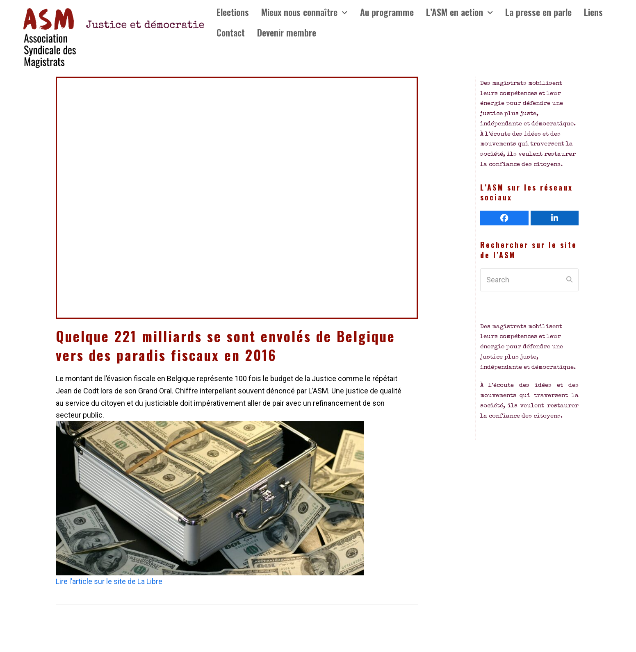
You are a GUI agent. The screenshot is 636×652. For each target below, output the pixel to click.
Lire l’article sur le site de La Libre (109, 581)
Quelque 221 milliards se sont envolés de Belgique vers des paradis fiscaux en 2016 (225, 345)
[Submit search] (569, 280)
